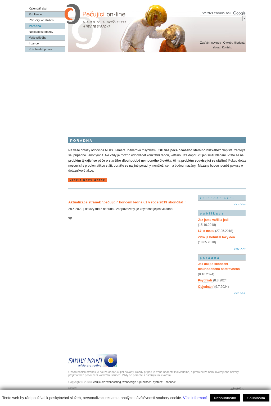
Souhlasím (256, 398)
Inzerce (34, 43)
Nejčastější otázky (41, 31)
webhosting (113, 382)
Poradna (35, 26)
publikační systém (150, 382)
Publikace (35, 14)
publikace (212, 213)
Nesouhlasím (225, 398)
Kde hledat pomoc (41, 49)
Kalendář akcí (38, 8)
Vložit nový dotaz (87, 180)
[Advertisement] (135, 92)
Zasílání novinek (210, 42)
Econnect (169, 382)
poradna (210, 257)
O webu (228, 42)
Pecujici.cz (98, 382)
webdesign (129, 382)
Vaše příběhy (37, 37)
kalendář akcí (217, 198)
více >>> (240, 204)
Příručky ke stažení (42, 20)
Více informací (195, 398)
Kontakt (227, 47)
